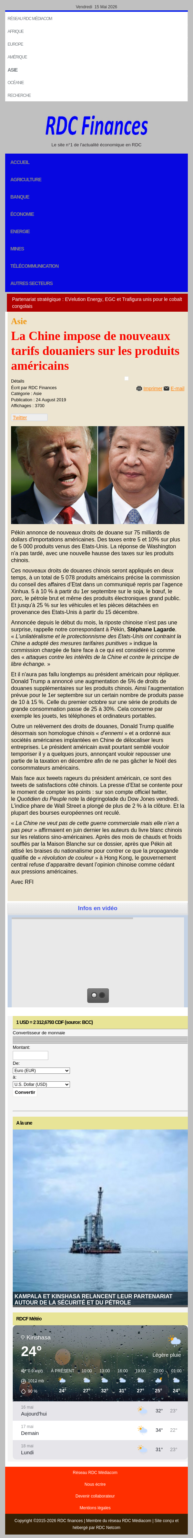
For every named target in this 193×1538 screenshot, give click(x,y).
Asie (13, 70)
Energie (20, 231)
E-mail (177, 388)
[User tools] (126, 378)
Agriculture (25, 179)
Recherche (19, 95)
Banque (19, 197)
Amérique (17, 57)
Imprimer (152, 388)
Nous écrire (94, 1484)
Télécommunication (34, 266)
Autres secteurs (31, 283)
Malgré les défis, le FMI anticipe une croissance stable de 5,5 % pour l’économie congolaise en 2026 (95, 1299)
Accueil (19, 162)
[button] (30, 1381)
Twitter (20, 417)
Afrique (15, 31)
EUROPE (15, 44)
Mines (17, 248)
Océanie (16, 82)
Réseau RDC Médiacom (30, 18)
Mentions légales (95, 1507)
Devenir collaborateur (95, 1496)
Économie (22, 214)
